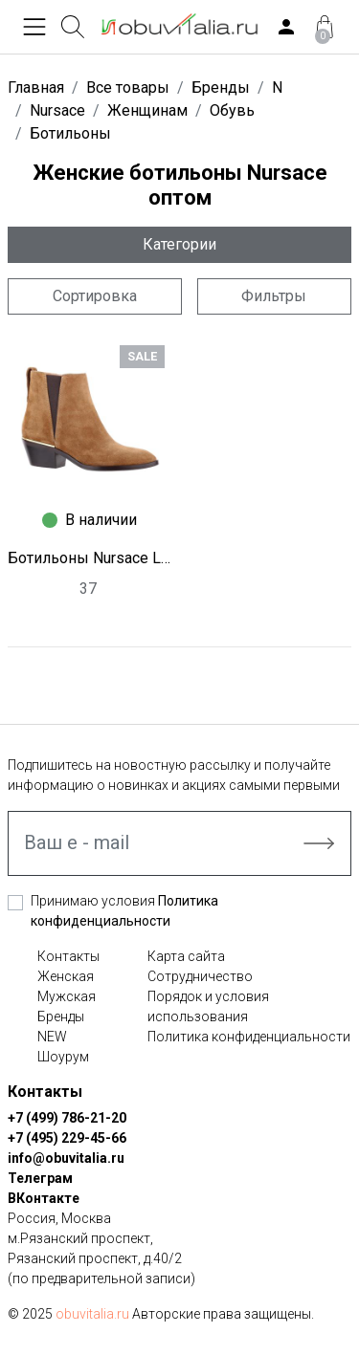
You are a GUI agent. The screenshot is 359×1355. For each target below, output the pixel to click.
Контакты (68, 956)
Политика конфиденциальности (248, 1036)
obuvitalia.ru (92, 1314)
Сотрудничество (200, 976)
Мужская (66, 996)
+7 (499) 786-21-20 (67, 1118)
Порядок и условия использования (208, 1006)
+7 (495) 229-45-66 (67, 1138)
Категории (179, 244)
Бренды (60, 1016)
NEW (52, 1036)
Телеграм (40, 1178)
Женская (65, 976)
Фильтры (273, 296)
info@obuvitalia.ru (66, 1158)
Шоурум (63, 1056)
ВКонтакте (43, 1198)
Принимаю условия (124, 911)
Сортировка (95, 296)
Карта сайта (186, 956)
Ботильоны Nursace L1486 (90, 558)
